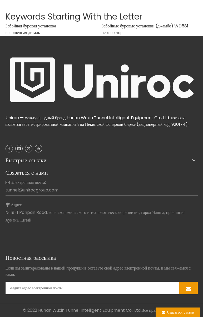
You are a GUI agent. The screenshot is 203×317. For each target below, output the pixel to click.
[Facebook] (9, 148)
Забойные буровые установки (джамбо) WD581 (145, 26)
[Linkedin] (19, 148)
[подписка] (188, 288)
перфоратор (112, 33)
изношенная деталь (23, 33)
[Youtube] (38, 148)
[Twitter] (28, 148)
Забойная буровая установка (31, 26)
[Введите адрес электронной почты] (91, 288)
